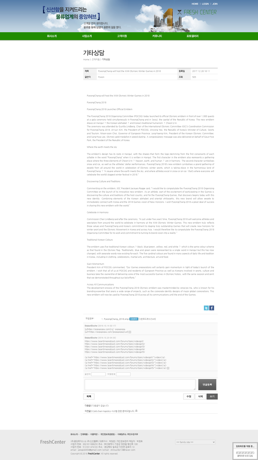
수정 (189, 396)
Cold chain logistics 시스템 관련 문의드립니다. (113, 411)
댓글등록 (207, 384)
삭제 (200, 396)
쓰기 (212, 396)
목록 (89, 396)
